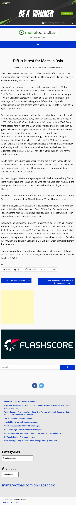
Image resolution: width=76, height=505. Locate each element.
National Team (20, 67)
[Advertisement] (17, 307)
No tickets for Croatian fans (16, 280)
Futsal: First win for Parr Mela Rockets (20, 401)
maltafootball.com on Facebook (28, 485)
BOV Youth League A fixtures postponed (21, 436)
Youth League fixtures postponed (18, 418)
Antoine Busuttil (55, 67)
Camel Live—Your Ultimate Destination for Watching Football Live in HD (34, 433)
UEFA (28, 67)
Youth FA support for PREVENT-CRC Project (22, 425)
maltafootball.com (37, 38)
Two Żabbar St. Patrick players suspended (22, 422)
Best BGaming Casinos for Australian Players (23, 429)
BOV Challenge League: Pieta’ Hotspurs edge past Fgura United (30, 440)
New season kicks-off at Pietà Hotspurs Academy (60, 281)
